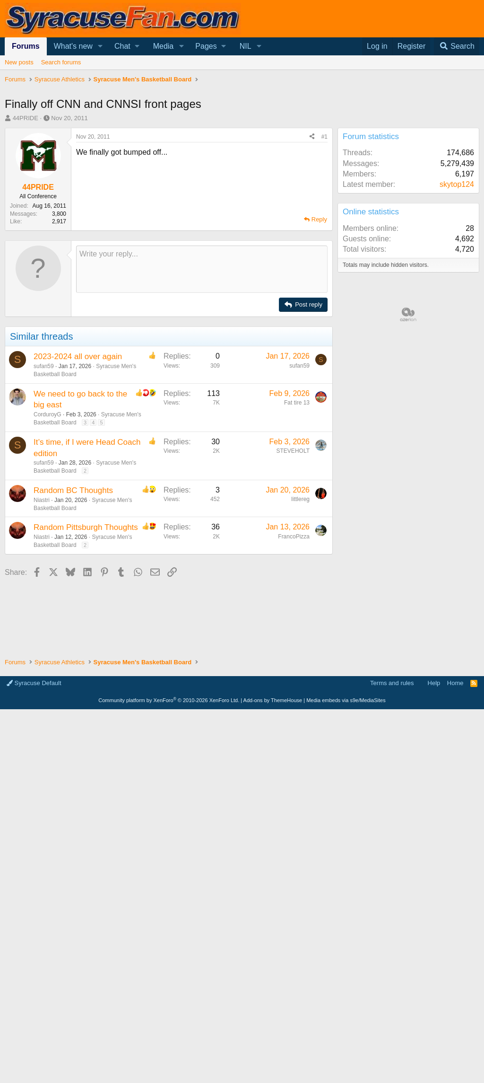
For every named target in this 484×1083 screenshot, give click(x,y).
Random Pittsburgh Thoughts (86, 527)
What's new (73, 46)
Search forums (61, 62)
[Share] (312, 137)
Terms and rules (392, 683)
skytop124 (457, 184)
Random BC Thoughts (73, 490)
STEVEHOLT (293, 451)
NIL (245, 46)
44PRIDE (25, 118)
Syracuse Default (34, 683)
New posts (19, 62)
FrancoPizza (294, 536)
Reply (319, 219)
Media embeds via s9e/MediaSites (346, 700)
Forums (26, 46)
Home (455, 683)
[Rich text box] (202, 269)
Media (163, 46)
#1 (324, 136)
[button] (100, 46)
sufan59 (44, 366)
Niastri (42, 500)
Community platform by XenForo (168, 700)
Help (434, 683)
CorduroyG (47, 414)
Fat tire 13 (297, 402)
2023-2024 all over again (78, 356)
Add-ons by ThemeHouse (272, 700)
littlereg (300, 499)
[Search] (456, 46)
